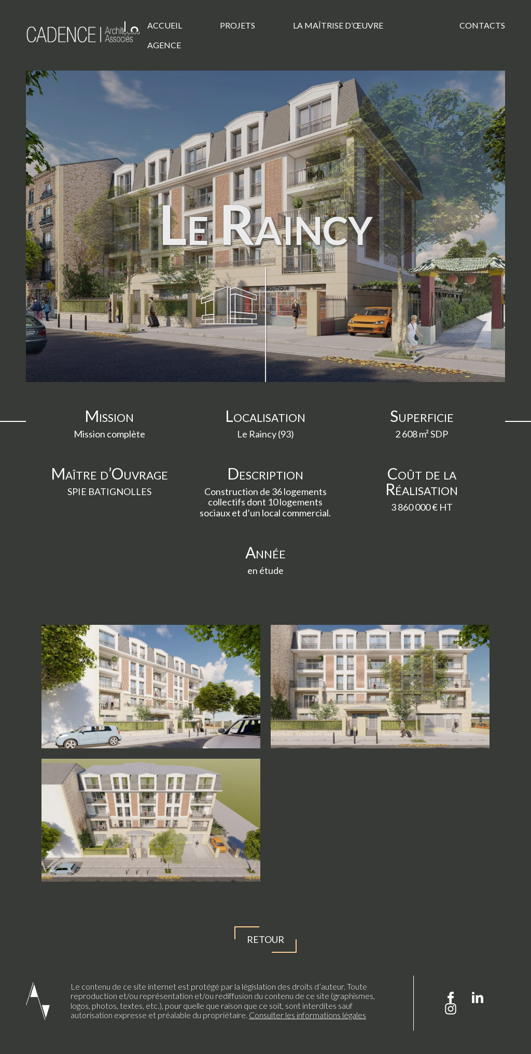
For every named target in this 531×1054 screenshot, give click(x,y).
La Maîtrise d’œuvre (338, 25)
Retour (265, 940)
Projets (237, 25)
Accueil (164, 25)
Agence (164, 45)
